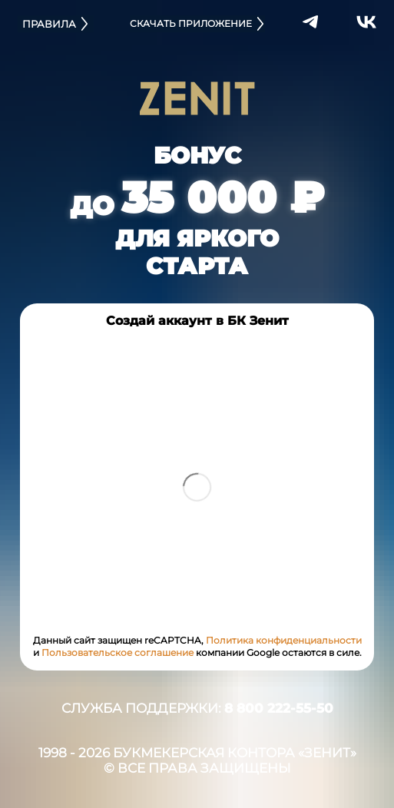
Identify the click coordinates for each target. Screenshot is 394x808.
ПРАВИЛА (55, 23)
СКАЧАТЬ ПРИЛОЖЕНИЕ (197, 23)
